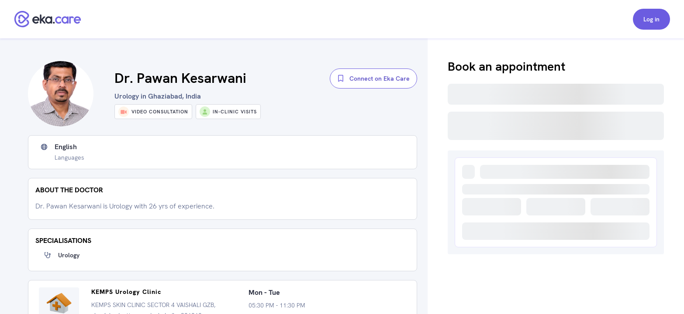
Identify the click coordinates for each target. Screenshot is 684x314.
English (66, 147)
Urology (68, 255)
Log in (651, 19)
